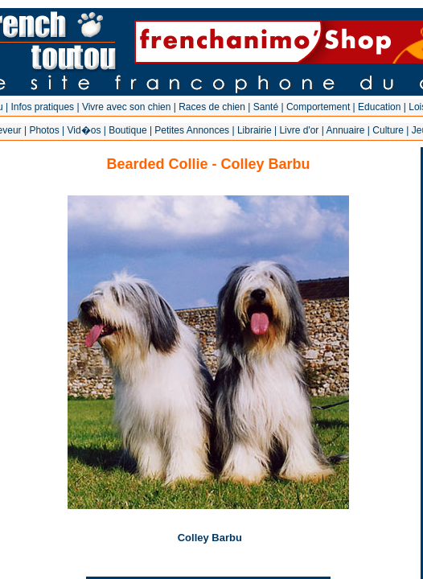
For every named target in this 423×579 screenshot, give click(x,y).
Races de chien (212, 107)
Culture (388, 130)
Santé (265, 107)
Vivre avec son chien (126, 107)
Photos (44, 130)
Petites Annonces (191, 130)
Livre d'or (298, 130)
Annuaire (345, 130)
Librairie (254, 130)
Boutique (127, 130)
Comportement (318, 107)
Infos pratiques (42, 107)
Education (379, 107)
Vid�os (84, 130)
